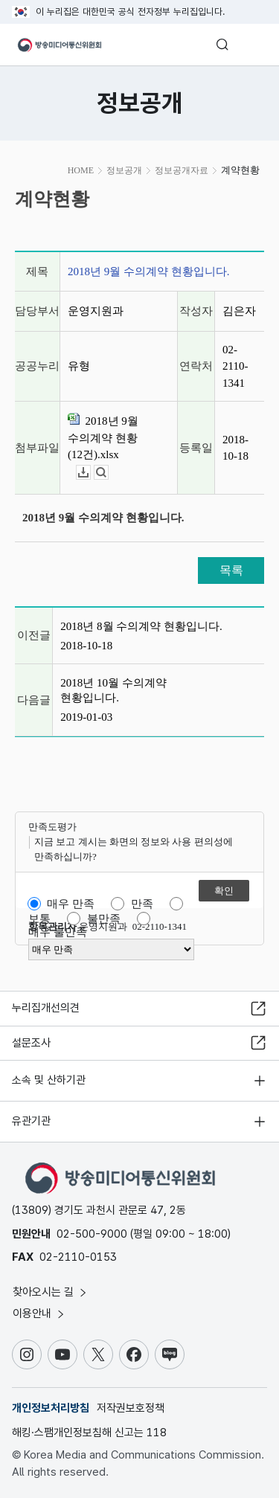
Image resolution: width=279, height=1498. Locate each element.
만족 (142, 904)
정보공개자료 (181, 170)
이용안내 (39, 1313)
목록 (231, 570)
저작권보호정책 (130, 1408)
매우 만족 (70, 904)
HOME (81, 170)
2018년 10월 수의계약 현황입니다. (113, 690)
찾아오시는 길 (51, 1292)
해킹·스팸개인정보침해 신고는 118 (89, 1432)
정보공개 (124, 170)
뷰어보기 (108, 472)
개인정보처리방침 (50, 1408)
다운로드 (90, 472)
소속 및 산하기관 (49, 1080)
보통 (39, 919)
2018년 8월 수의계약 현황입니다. (141, 626)
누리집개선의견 (46, 1008)
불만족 (104, 919)
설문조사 (31, 1042)
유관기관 (31, 1121)
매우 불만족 (57, 932)
